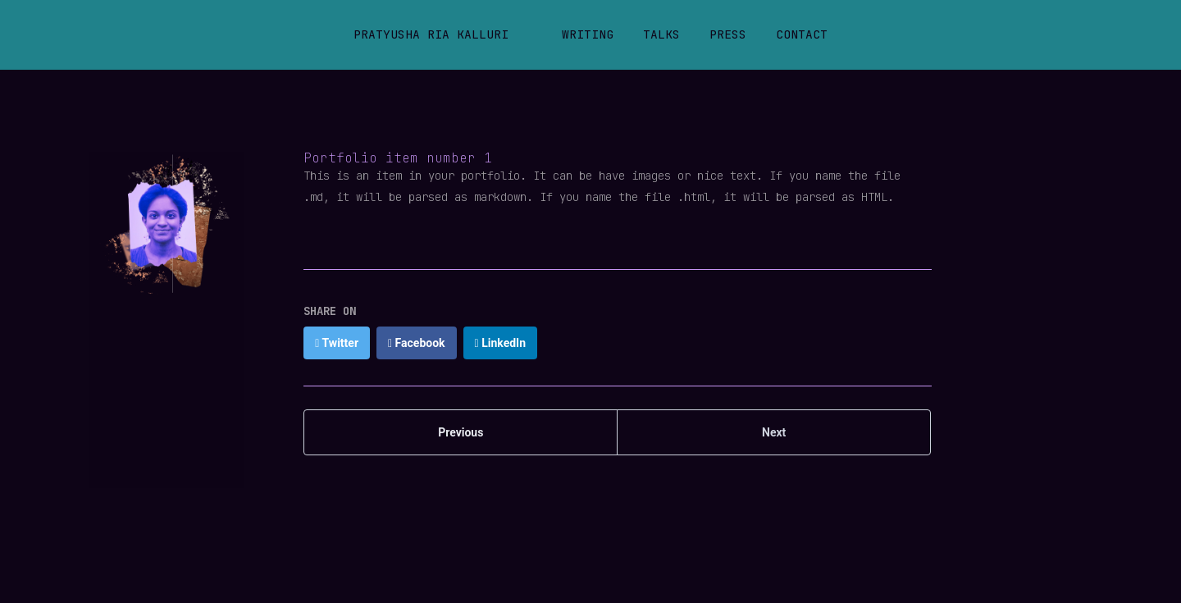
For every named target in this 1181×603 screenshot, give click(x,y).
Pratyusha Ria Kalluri (430, 34)
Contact (802, 34)
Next (774, 432)
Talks (661, 34)
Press (727, 34)
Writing (587, 34)
